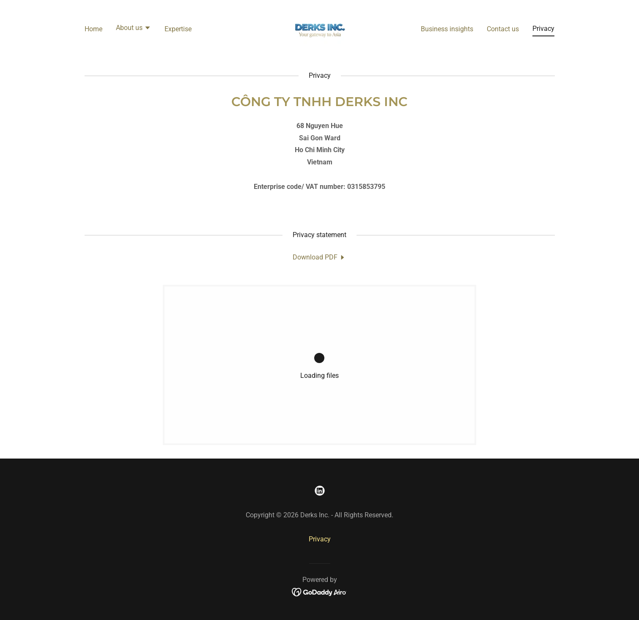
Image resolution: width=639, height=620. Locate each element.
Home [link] (93, 29)
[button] (133, 29)
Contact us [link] (503, 29)
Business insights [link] (447, 29)
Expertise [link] (178, 29)
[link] (319, 28)
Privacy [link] (543, 29)
